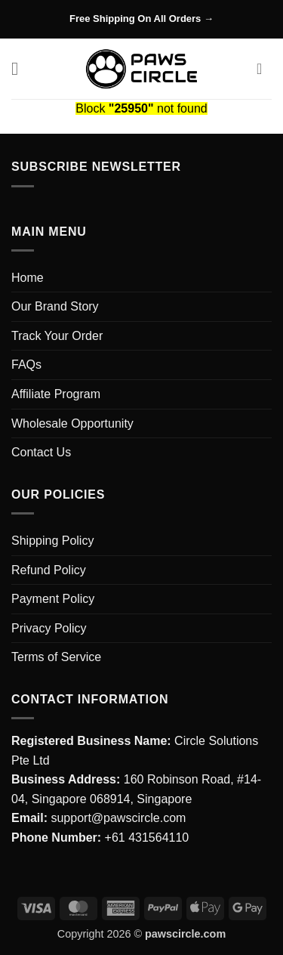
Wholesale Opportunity (72, 423)
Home (27, 277)
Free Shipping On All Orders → (141, 18)
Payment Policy (52, 598)
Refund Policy (48, 570)
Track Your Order (57, 335)
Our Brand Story (55, 306)
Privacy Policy (49, 628)
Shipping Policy (52, 540)
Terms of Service (56, 657)
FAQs (26, 364)
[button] (20, 68)
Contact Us (41, 452)
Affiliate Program (55, 394)
